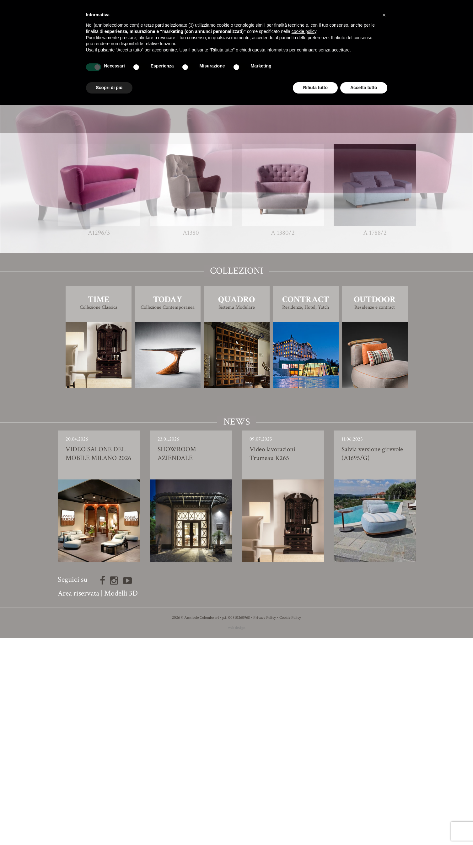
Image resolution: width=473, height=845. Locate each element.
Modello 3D (236, 321)
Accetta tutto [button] (363, 87)
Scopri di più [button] (109, 87)
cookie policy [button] (304, 31)
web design (236, 834)
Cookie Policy (290, 824)
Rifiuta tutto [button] (315, 87)
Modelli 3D (121, 800)
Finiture (236, 303)
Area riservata (78, 800)
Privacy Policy (264, 824)
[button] (384, 15)
